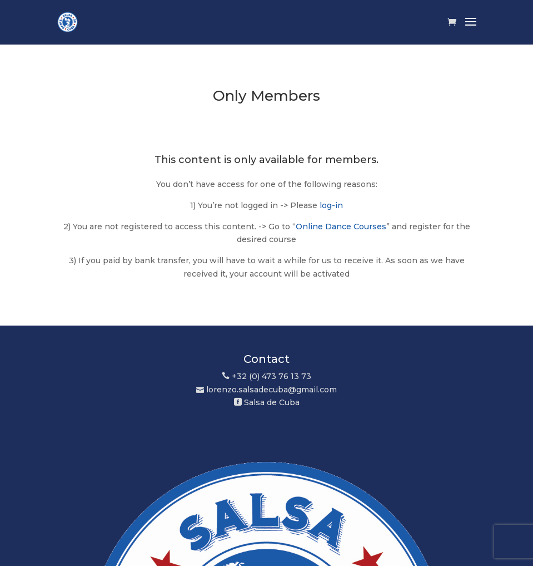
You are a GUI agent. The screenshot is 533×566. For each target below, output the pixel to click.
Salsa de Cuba (272, 402)
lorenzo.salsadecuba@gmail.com (271, 390)
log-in (331, 205)
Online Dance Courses (341, 227)
